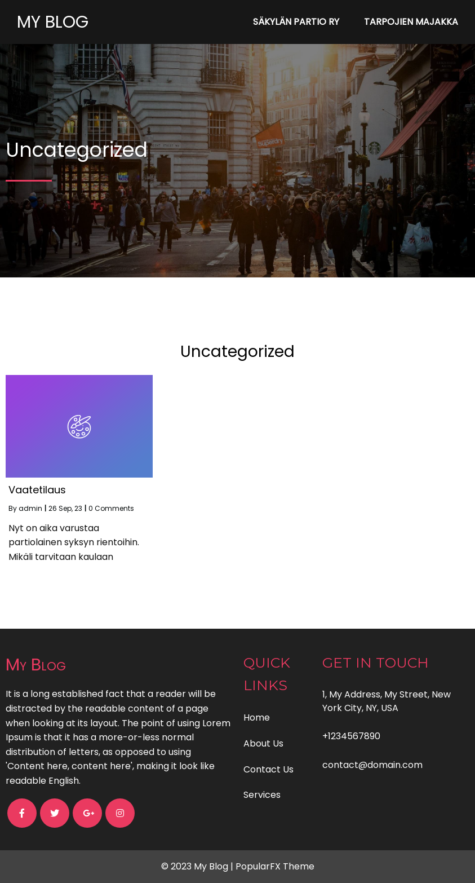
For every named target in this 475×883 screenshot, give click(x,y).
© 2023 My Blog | (198, 866)
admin (30, 508)
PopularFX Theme (275, 866)
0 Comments (111, 508)
